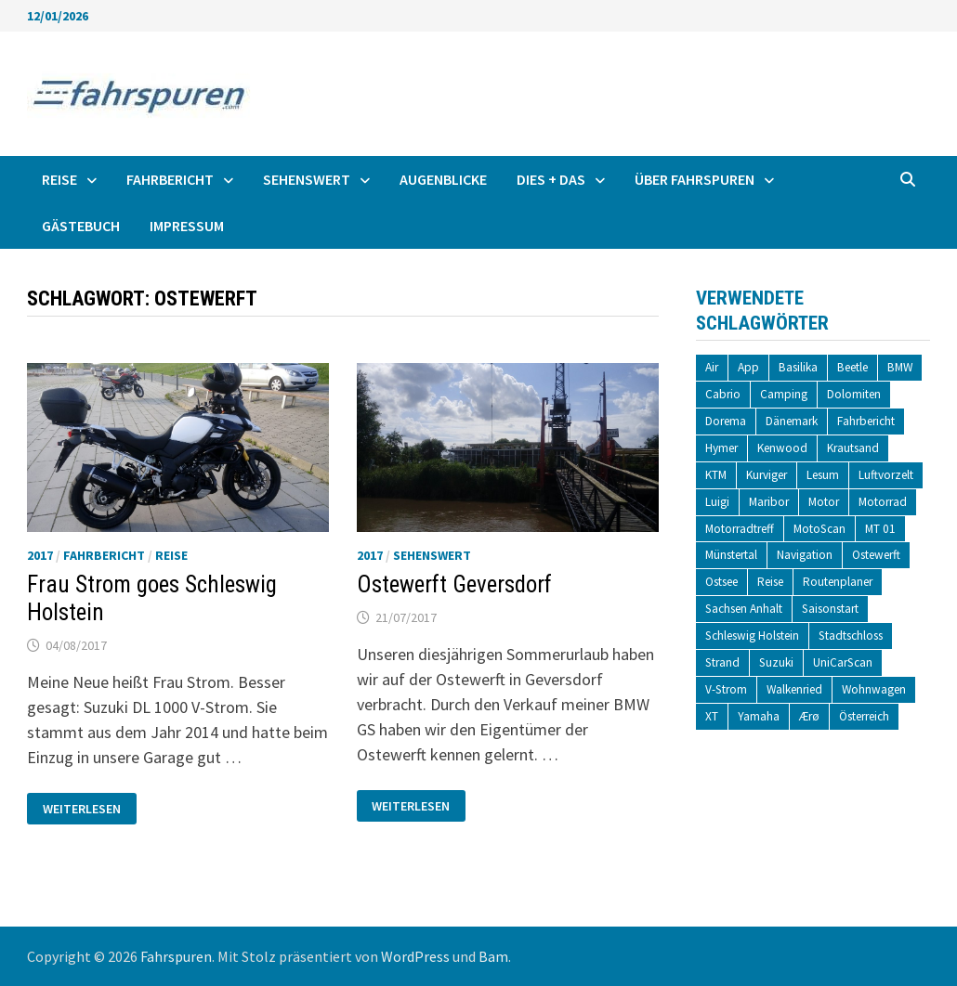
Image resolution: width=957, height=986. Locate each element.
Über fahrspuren (694, 179)
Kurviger (766, 475)
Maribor (769, 502)
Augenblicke (443, 179)
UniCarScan (842, 662)
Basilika (798, 367)
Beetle (852, 367)
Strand (722, 662)
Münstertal (731, 555)
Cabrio (723, 394)
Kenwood (782, 448)
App (748, 367)
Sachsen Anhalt (743, 608)
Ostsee (721, 582)
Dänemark (792, 421)
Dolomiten (854, 394)
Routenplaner (837, 582)
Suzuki (776, 662)
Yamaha (759, 716)
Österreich (864, 716)
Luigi (717, 502)
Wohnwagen (874, 689)
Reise (59, 179)
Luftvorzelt (886, 475)
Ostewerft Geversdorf (454, 584)
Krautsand (853, 448)
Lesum (822, 475)
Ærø (809, 716)
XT (711, 716)
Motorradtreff (739, 529)
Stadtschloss (851, 635)
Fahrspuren (176, 956)
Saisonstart (830, 608)
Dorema (725, 421)
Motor (823, 502)
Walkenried (794, 689)
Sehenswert (306, 179)
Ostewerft (876, 555)
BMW (899, 367)
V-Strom (726, 689)
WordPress (415, 956)
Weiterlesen (81, 809)
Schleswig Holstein (752, 635)
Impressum (187, 225)
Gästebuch (81, 225)
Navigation (804, 555)
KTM (716, 475)
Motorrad (883, 502)
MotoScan (819, 529)
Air (711, 367)
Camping (783, 394)
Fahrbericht (170, 179)
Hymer (721, 448)
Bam (493, 956)
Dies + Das (551, 179)
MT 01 (880, 529)
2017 (40, 555)
